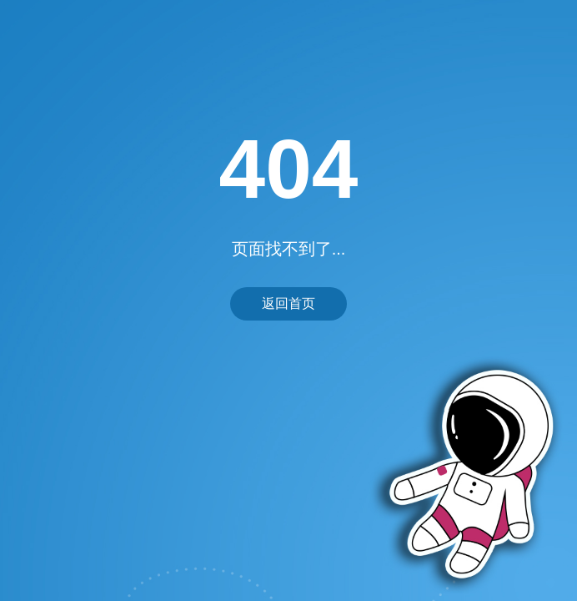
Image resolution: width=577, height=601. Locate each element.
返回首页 (288, 303)
